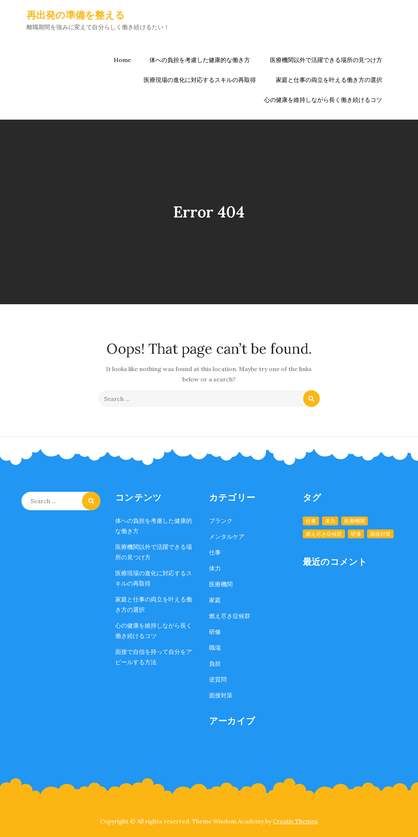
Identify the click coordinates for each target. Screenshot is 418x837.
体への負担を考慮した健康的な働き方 (200, 60)
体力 (215, 568)
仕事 (215, 552)
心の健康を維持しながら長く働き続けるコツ (323, 99)
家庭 (215, 600)
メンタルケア (226, 536)
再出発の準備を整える (76, 15)
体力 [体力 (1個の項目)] (330, 521)
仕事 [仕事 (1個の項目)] (311, 521)
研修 (215, 631)
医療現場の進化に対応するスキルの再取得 (200, 79)
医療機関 (221, 584)
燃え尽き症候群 (229, 616)
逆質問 (218, 679)
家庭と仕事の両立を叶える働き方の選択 (329, 79)
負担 (215, 663)
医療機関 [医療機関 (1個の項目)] (354, 521)
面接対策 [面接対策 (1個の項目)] (380, 534)
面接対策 (221, 695)
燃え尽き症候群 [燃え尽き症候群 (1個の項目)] (324, 534)
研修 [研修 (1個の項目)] (356, 534)
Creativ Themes (295, 821)
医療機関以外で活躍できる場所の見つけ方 (326, 60)
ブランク (221, 520)
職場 (215, 647)
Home (122, 60)
